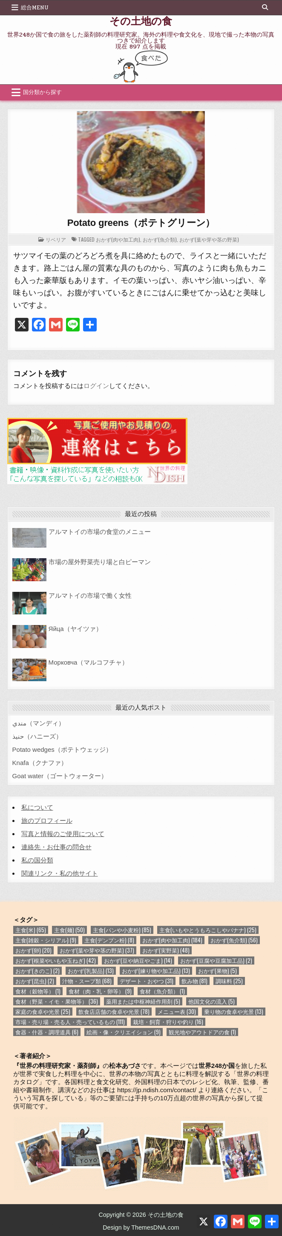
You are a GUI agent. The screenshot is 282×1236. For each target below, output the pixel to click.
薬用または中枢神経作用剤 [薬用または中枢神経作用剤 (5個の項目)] (143, 1001)
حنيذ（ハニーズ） (37, 736)
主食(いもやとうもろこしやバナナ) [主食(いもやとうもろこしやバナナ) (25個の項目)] (207, 930)
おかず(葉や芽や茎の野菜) (209, 239)
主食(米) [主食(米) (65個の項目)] (30, 930)
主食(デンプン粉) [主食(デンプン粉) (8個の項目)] (109, 940)
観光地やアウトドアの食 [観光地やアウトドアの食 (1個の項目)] (202, 1032)
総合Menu (35, 7)
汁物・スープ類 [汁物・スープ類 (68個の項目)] (87, 981)
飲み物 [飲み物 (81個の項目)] (194, 981)
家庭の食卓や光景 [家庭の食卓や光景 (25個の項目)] (42, 1012)
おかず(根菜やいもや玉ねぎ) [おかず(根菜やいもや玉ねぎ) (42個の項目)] (55, 960)
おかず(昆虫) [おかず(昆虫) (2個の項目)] (34, 981)
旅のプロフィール (46, 820)
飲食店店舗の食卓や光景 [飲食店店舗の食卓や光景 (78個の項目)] (114, 1012)
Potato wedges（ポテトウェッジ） (62, 749)
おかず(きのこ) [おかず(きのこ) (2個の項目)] (37, 971)
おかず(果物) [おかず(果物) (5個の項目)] (217, 971)
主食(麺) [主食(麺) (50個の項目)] (69, 930)
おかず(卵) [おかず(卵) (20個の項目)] (33, 950)
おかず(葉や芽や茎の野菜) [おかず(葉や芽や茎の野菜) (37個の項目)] (97, 950)
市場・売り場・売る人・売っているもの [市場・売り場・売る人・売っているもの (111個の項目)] (70, 1022)
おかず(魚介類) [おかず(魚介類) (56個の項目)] (234, 940)
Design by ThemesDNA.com (141, 1227)
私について (37, 807)
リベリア (56, 239)
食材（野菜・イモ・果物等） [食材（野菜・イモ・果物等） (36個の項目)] (56, 1001)
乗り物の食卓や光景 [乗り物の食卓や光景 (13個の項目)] (233, 1012)
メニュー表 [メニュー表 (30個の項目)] (177, 1012)
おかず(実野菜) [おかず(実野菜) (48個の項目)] (166, 950)
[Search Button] (265, 7)
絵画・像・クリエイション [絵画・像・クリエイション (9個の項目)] (123, 1032)
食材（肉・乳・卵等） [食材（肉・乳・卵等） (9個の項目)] (100, 991)
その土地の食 (140, 20)
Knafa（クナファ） (39, 762)
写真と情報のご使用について (62, 833)
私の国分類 (37, 860)
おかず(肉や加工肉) (118, 239)
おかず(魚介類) (160, 239)
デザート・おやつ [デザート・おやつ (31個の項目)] (146, 981)
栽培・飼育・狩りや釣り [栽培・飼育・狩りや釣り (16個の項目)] (168, 1022)
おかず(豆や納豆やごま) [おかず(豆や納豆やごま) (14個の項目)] (138, 960)
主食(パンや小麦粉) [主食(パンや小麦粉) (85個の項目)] (122, 930)
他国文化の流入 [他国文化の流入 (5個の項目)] (211, 1001)
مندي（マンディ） (38, 723)
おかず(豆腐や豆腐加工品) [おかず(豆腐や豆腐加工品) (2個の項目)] (216, 960)
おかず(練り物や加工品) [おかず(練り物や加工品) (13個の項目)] (156, 971)
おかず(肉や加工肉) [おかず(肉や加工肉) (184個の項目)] (172, 940)
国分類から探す (42, 92)
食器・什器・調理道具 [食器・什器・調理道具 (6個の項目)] (46, 1032)
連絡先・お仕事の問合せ (56, 847)
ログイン (96, 385)
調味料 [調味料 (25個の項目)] (229, 981)
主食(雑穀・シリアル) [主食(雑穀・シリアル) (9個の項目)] (45, 940)
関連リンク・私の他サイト (59, 873)
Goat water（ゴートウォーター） (59, 775)
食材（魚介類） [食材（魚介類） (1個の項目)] (162, 991)
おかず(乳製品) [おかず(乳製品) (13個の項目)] (91, 971)
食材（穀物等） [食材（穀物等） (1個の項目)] (37, 991)
